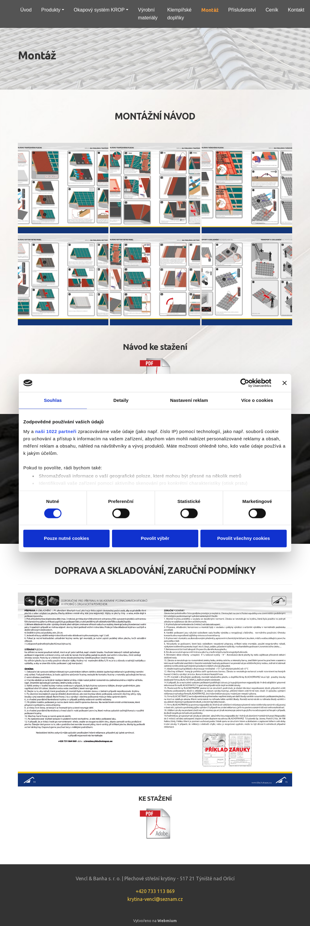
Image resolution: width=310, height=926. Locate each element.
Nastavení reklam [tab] (189, 400)
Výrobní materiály (148, 13)
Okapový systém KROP (99, 9)
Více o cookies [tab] (257, 400)
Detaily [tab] (121, 400)
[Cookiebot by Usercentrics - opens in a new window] (244, 382)
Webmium (167, 920)
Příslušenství (242, 9)
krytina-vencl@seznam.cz (155, 899)
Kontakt (296, 9)
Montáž (210, 10)
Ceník (271, 9)
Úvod (25, 9)
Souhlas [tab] (53, 400)
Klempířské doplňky (179, 13)
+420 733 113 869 (155, 891)
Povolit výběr (155, 538)
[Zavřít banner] (284, 383)
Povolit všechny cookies (243, 538)
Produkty (50, 9)
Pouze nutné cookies (66, 538)
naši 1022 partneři (56, 431)
